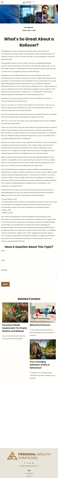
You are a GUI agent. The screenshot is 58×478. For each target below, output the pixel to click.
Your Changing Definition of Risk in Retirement (40, 364)
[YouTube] (33, 463)
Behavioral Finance (40, 325)
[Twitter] (28, 463)
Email (3, 260)
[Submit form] (5, 284)
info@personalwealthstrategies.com (29, 466)
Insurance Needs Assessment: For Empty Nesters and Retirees (14, 328)
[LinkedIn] (30, 463)
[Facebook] (25, 463)
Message (4, 270)
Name (3, 251)
